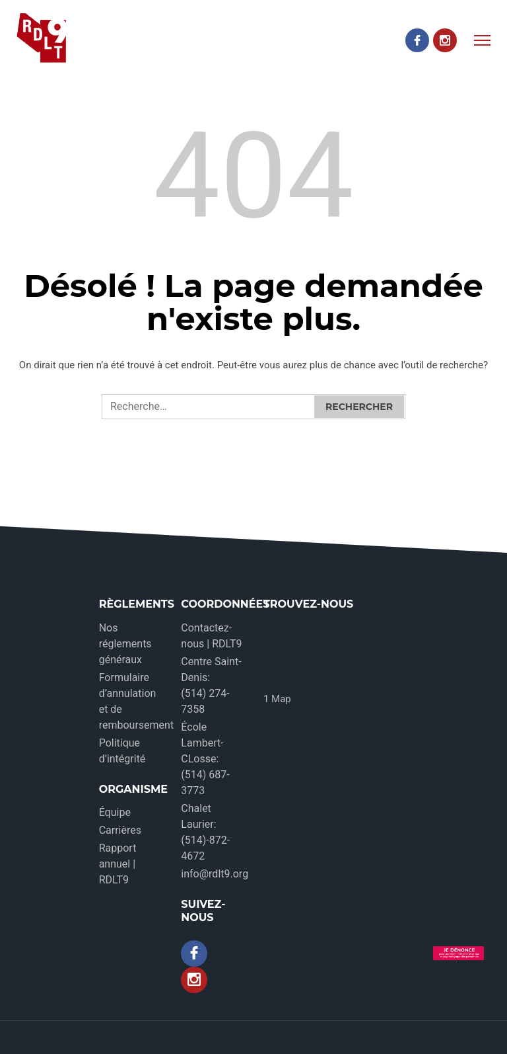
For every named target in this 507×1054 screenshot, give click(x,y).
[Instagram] (445, 40)
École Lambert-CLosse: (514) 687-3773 (205, 759)
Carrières (120, 830)
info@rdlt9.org (214, 874)
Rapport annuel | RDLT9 (118, 864)
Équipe (115, 812)
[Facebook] (417, 40)
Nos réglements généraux (125, 644)
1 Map (277, 699)
